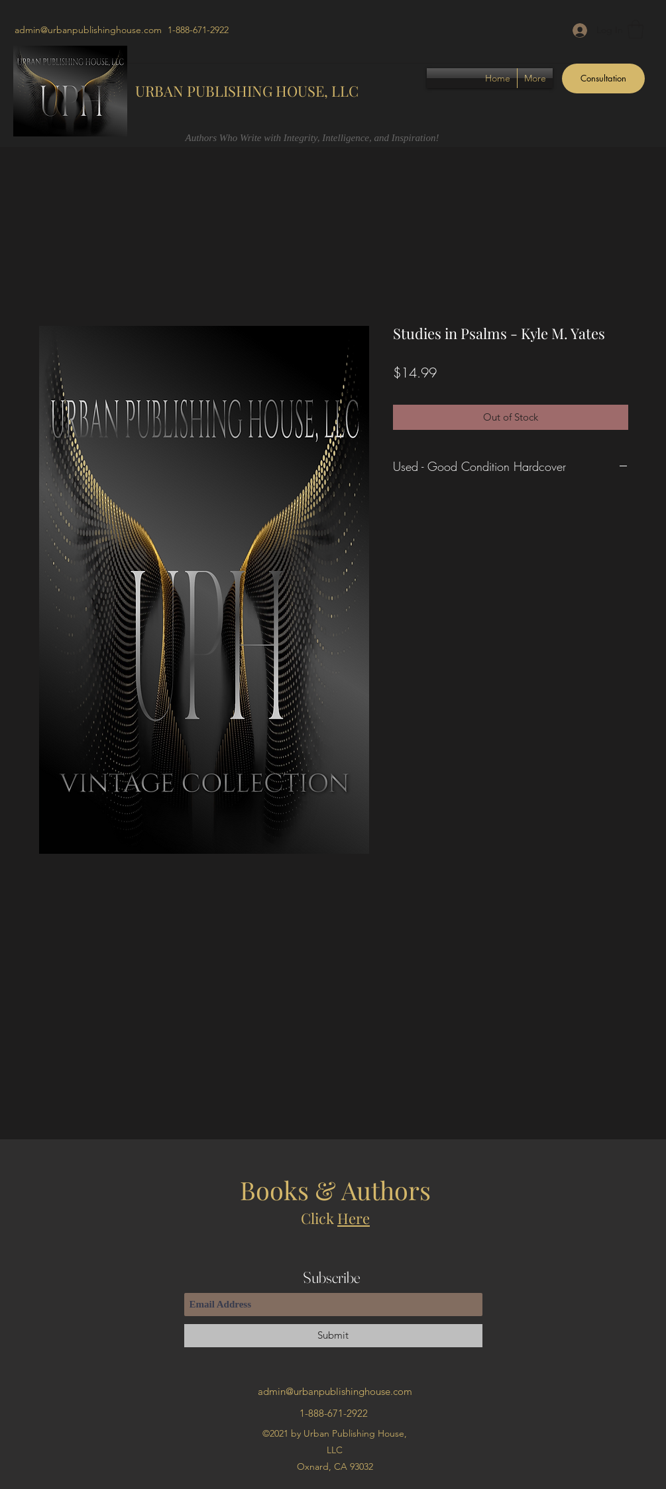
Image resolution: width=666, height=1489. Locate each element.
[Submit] (333, 1335)
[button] (635, 29)
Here (353, 1218)
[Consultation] (603, 78)
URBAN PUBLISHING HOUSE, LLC (247, 91)
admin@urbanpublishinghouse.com (88, 30)
